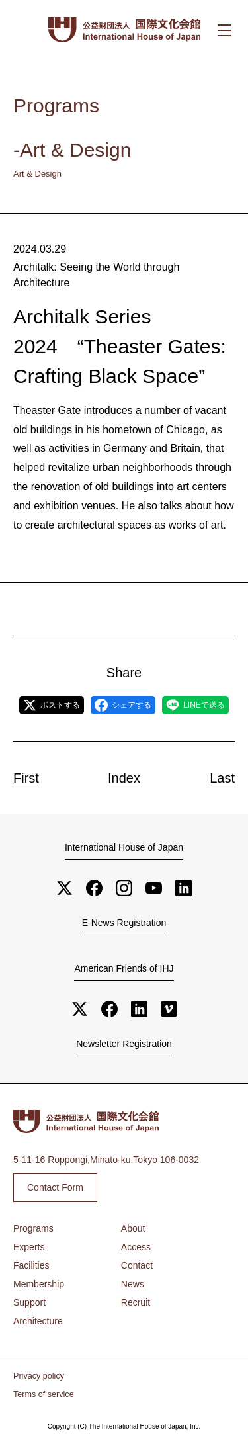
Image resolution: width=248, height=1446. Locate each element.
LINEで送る (195, 705)
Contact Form (55, 1187)
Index (124, 778)
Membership (38, 1284)
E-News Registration (124, 922)
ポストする (51, 705)
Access (136, 1247)
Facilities (31, 1265)
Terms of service (43, 1394)
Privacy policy (38, 1376)
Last (222, 778)
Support (29, 1302)
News (132, 1284)
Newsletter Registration (124, 1044)
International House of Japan (124, 847)
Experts (28, 1247)
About (133, 1228)
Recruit (135, 1302)
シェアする (123, 705)
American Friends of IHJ (123, 968)
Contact (137, 1265)
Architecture (38, 1321)
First (26, 778)
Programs (33, 1228)
